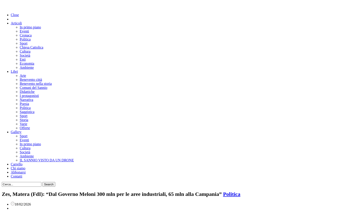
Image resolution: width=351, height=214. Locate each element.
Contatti (16, 176)
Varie (23, 124)
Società (25, 55)
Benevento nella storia (36, 84)
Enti (23, 59)
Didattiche (27, 92)
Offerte (25, 128)
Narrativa (26, 100)
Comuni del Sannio (33, 88)
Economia (27, 63)
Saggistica (27, 112)
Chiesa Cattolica (31, 47)
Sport (24, 43)
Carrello (16, 164)
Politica (25, 39)
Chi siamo (18, 168)
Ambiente (27, 67)
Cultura (25, 51)
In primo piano (30, 27)
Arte (23, 75)
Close (15, 15)
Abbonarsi (18, 172)
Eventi (24, 31)
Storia (24, 120)
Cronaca (26, 35)
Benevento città (31, 79)
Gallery (16, 132)
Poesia (24, 104)
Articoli (16, 23)
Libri (14, 71)
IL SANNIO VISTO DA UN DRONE (47, 160)
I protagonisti (29, 96)
